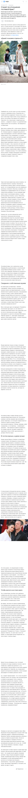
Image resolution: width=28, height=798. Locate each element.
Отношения (11, 5)
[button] (14, 62)
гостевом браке (15, 35)
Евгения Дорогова (9, 20)
